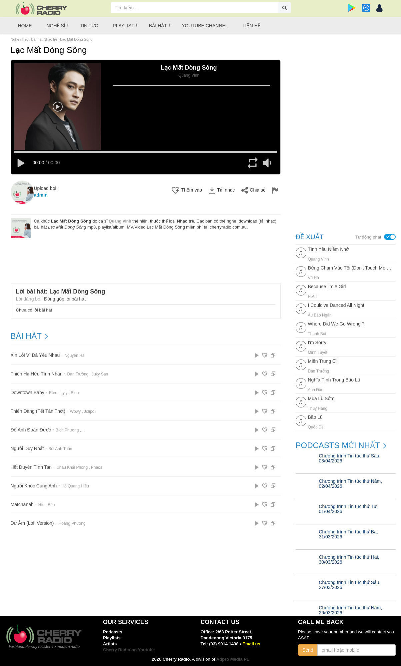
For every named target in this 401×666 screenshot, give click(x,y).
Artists (110, 643)
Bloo (75, 392)
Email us (251, 643)
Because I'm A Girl (327, 286)
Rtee (53, 392)
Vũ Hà (313, 278)
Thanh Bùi (317, 334)
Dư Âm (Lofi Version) (32, 523)
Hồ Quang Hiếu (75, 486)
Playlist (123, 25)
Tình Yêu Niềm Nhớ (328, 249)
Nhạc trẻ (185, 221)
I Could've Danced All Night (336, 305)
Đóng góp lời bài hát (65, 299)
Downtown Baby (27, 392)
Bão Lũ (315, 417)
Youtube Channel (205, 25)
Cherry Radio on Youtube (129, 649)
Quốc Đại (316, 427)
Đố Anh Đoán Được (31, 429)
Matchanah (22, 504)
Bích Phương (67, 430)
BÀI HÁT (26, 336)
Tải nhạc (222, 190)
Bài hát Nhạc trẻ (44, 39)
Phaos (96, 467)
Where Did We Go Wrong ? (336, 324)
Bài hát (158, 25)
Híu (41, 504)
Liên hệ (251, 25)
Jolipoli (90, 411)
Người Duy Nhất (27, 448)
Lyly (64, 392)
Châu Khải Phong (72, 467)
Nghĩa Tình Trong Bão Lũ (334, 379)
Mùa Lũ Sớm (321, 398)
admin (41, 195)
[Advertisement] (145, 256)
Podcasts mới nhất (338, 445)
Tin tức (89, 25)
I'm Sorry (317, 342)
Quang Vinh (120, 221)
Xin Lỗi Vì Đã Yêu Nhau (35, 355)
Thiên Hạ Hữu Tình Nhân (37, 373)
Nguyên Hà (74, 355)
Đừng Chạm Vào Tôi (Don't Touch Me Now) (350, 268)
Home (25, 25)
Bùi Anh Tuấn (60, 448)
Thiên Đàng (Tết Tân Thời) (38, 411)
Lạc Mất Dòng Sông (76, 39)
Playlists (112, 637)
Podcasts (112, 631)
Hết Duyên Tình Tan (31, 467)
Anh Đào (316, 389)
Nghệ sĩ (56, 25)
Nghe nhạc (19, 39)
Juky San (100, 374)
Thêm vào (187, 190)
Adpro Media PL (232, 659)
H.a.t (313, 296)
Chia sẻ (253, 190)
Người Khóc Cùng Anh (34, 485)
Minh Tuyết (317, 352)
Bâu (51, 504)
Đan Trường (78, 374)
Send (307, 650)
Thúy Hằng (318, 408)
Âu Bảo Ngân (320, 315)
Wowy (75, 411)
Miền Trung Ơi (322, 361)
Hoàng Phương (72, 523)
